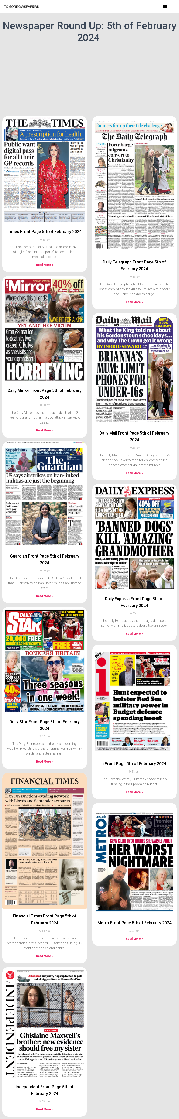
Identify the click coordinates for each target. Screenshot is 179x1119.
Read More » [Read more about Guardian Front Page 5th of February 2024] (44, 596)
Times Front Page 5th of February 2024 (44, 231)
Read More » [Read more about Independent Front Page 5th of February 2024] (44, 1109)
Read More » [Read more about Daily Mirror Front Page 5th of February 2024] (44, 430)
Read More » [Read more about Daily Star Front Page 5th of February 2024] (44, 761)
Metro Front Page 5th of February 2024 (134, 922)
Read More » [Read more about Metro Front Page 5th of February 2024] (134, 938)
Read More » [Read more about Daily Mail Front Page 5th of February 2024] (134, 473)
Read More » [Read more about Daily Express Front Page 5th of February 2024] (134, 633)
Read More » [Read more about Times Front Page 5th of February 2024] (44, 265)
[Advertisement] (89, 78)
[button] (165, 6)
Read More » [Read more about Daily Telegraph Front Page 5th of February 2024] (134, 302)
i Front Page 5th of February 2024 (134, 763)
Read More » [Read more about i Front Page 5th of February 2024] (134, 792)
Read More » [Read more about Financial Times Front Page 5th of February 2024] (44, 956)
